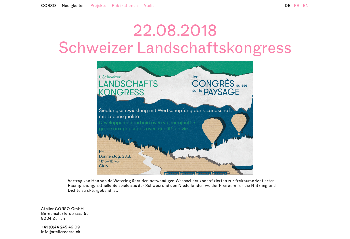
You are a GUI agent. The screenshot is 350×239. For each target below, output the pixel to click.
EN (306, 6)
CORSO (49, 6)
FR (297, 6)
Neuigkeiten (74, 6)
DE (288, 6)
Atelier (150, 6)
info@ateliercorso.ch (60, 232)
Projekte (99, 6)
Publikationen (125, 6)
